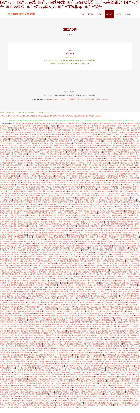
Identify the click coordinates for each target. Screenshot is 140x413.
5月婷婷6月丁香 (94, 296)
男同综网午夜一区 (30, 394)
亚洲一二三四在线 (91, 200)
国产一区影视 (64, 165)
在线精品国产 (27, 224)
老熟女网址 (53, 218)
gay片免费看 (19, 327)
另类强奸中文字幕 (91, 189)
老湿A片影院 (113, 209)
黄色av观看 (53, 399)
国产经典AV (93, 379)
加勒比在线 (103, 253)
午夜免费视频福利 (41, 294)
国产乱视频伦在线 (16, 287)
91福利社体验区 (92, 139)
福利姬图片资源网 (90, 401)
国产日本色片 (25, 340)
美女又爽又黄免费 (53, 183)
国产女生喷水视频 (13, 161)
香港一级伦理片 (31, 379)
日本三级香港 (115, 167)
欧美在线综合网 (105, 196)
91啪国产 (10, 174)
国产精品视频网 (47, 331)
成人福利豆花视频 (113, 290)
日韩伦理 (38, 259)
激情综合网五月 (123, 327)
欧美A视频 (96, 333)
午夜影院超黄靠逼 (23, 268)
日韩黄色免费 (108, 146)
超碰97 (136, 274)
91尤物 (40, 325)
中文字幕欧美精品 (103, 133)
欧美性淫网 (115, 235)
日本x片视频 (28, 327)
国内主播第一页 (70, 379)
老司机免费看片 (102, 401)
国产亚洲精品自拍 (78, 368)
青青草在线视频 (36, 316)
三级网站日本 (78, 407)
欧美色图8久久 (82, 248)
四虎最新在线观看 (92, 128)
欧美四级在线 (12, 133)
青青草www (84, 353)
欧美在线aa (47, 329)
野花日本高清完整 (98, 383)
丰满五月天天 (12, 239)
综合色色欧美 (117, 128)
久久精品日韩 (46, 338)
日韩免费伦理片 (67, 294)
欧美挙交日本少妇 (42, 355)
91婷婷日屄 (14, 283)
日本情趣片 (53, 222)
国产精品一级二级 (80, 370)
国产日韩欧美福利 (13, 370)
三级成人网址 (7, 135)
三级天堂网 (17, 377)
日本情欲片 (78, 215)
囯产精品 (91, 314)
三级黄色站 (58, 139)
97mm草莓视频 (60, 233)
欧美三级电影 (88, 211)
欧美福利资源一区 (104, 235)
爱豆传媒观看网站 (129, 298)
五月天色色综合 (21, 170)
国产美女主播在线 (98, 130)
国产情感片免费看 (61, 397)
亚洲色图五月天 (87, 327)
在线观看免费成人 (99, 373)
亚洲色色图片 (91, 163)
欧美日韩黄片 (84, 196)
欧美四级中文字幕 (6, 242)
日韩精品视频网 (107, 410)
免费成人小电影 (53, 401)
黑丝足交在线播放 (125, 209)
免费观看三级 (75, 320)
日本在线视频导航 (25, 338)
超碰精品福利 (10, 349)
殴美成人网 (19, 388)
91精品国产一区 (118, 333)
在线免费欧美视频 (40, 248)
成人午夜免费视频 (22, 189)
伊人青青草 (121, 316)
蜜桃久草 (97, 325)
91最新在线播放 (121, 174)
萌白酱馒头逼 (107, 351)
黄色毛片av (135, 200)
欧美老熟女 (118, 272)
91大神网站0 (114, 133)
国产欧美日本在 (87, 263)
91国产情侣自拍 (44, 231)
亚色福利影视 (18, 209)
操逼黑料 (119, 211)
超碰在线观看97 (87, 174)
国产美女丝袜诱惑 (16, 311)
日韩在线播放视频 (52, 244)
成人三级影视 (88, 148)
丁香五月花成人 (116, 298)
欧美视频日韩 (93, 183)
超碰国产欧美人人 (115, 401)
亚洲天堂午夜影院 (44, 370)
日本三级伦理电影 (9, 170)
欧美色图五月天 (134, 207)
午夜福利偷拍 (22, 325)
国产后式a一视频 (126, 176)
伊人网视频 (108, 213)
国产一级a (53, 176)
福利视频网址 (13, 314)
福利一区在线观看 (88, 165)
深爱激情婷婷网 (52, 274)
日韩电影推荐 (124, 248)
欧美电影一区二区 (46, 364)
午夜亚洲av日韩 (96, 154)
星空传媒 (132, 325)
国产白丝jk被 (20, 257)
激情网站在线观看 (65, 170)
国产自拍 (85, 176)
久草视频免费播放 (79, 331)
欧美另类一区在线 (102, 370)
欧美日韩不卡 (47, 205)
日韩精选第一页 (124, 331)
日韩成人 (43, 386)
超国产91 (104, 198)
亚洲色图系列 (30, 165)
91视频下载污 (55, 296)
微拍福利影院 (125, 200)
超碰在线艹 (14, 200)
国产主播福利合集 (91, 235)
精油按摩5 (18, 194)
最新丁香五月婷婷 (28, 355)
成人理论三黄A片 (25, 296)
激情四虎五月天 (97, 187)
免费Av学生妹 (20, 333)
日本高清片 (43, 401)
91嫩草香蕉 (49, 157)
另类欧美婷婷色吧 (88, 207)
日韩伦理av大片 (33, 172)
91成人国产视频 (10, 185)
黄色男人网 (67, 311)
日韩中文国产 (75, 316)
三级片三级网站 (55, 388)
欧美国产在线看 (95, 353)
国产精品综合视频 (96, 407)
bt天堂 (26, 209)
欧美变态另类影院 (102, 143)
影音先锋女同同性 (84, 362)
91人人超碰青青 (118, 139)
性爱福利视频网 (47, 220)
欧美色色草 (81, 270)
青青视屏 (55, 150)
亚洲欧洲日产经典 (13, 157)
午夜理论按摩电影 (83, 231)
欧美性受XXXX (19, 305)
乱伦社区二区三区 (96, 176)
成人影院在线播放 (85, 220)
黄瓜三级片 (88, 373)
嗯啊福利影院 (31, 218)
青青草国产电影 (8, 159)
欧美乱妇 (32, 146)
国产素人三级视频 (113, 268)
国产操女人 (111, 397)
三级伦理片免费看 (29, 233)
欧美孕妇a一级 (96, 311)
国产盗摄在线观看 (113, 202)
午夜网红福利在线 (52, 394)
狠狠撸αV (54, 185)
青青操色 (62, 342)
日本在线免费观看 (19, 255)
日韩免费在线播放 (38, 342)
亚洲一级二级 (74, 150)
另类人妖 (105, 292)
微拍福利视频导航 (109, 362)
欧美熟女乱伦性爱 (83, 410)
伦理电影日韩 (81, 202)
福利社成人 (78, 281)
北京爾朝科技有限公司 (21, 14)
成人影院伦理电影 (128, 335)
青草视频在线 (31, 237)
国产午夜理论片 (82, 296)
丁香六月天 (135, 242)
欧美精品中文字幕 (9, 257)
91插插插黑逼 (30, 399)
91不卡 (39, 253)
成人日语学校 (89, 257)
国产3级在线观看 (51, 305)
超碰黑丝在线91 (122, 338)
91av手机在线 (93, 248)
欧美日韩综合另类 (6, 244)
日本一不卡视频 (15, 248)
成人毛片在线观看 (134, 185)
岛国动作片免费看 (27, 301)
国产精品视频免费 (25, 351)
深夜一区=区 (50, 405)
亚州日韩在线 (100, 331)
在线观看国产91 (105, 220)
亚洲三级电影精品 (47, 307)
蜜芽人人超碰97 (70, 163)
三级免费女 (92, 390)
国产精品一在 (134, 194)
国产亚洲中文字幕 (27, 335)
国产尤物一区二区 (13, 301)
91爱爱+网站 (109, 255)
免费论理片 (74, 183)
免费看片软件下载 (15, 392)
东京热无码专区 (113, 263)
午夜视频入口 (22, 231)
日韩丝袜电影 (5, 277)
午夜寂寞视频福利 (82, 172)
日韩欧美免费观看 (6, 183)
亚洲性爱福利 (16, 224)
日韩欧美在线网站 (71, 272)
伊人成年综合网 (10, 407)
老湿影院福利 (18, 403)
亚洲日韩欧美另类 (99, 307)
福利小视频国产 (51, 130)
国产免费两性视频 (122, 309)
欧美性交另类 (72, 335)
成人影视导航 (94, 172)
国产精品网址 (90, 368)
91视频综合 (32, 303)
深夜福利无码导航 (115, 224)
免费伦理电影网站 (68, 229)
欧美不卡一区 (58, 412)
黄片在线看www (80, 209)
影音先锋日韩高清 (63, 316)
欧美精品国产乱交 (25, 281)
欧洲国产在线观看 (43, 303)
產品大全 (100, 14)
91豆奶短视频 (94, 329)
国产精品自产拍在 (133, 351)
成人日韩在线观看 (30, 362)
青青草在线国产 (29, 261)
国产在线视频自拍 (121, 255)
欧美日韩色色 (115, 229)
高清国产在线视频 (9, 362)
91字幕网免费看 (131, 196)
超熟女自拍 (6, 181)
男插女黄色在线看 (112, 181)
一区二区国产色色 (131, 259)
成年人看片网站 (70, 270)
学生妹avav (96, 298)
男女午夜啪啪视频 (44, 366)
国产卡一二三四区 (72, 181)
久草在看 (33, 176)
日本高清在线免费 (42, 154)
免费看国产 (17, 135)
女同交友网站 (81, 139)
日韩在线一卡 (5, 287)
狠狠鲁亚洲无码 (116, 287)
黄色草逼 (110, 185)
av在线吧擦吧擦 (48, 259)
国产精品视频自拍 (112, 346)
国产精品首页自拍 (33, 410)
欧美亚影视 (57, 364)
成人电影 (52, 200)
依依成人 (83, 320)
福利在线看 (28, 226)
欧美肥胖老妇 (37, 320)
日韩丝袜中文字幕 (77, 141)
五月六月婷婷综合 (133, 399)
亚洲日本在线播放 (64, 314)
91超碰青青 (56, 366)
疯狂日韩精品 (96, 170)
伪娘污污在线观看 (63, 320)
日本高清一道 (69, 135)
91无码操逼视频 (78, 257)
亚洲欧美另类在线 (61, 237)
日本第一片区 (112, 279)
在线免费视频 (60, 167)
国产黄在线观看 (76, 159)
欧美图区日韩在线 (19, 237)
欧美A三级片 (112, 161)
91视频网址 (114, 244)
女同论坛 (62, 383)
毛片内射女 (110, 237)
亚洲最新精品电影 (116, 274)
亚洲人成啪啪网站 (9, 268)
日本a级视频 (62, 390)
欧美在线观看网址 (58, 270)
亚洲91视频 (17, 244)
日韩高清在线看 (12, 281)
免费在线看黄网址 (7, 364)
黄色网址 (19, 362)
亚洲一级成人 (132, 307)
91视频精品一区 (52, 277)
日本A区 (23, 370)
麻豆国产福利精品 (74, 137)
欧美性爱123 (79, 344)
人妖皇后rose (99, 355)
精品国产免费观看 (123, 157)
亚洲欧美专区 (112, 246)
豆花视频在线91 (25, 342)
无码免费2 (76, 394)
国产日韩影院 (58, 281)
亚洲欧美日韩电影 (39, 242)
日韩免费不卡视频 (9, 246)
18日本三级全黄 (88, 377)
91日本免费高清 (64, 274)
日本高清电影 (5, 329)
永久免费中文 (117, 170)
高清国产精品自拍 (77, 401)
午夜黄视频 (70, 233)
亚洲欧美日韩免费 (82, 351)
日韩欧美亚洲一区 (24, 222)
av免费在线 (60, 272)
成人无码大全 (34, 412)
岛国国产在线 (102, 242)
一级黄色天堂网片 (131, 279)
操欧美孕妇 (4, 279)
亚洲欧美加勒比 (126, 329)
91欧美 (53, 231)
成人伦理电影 (63, 290)
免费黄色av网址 (127, 287)
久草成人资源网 (57, 211)
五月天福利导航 (67, 209)
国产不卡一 (65, 183)
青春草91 (49, 198)
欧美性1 (83, 318)
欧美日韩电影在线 (13, 259)
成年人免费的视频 (91, 218)
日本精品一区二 (38, 292)
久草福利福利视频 (29, 253)
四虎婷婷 (121, 279)
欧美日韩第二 (76, 198)
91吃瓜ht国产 (135, 362)
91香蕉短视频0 (129, 320)
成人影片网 (32, 279)
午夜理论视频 (114, 292)
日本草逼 (102, 183)
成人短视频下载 (9, 399)
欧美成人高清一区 (100, 263)
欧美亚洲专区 (22, 239)
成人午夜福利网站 (88, 340)
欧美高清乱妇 (27, 377)
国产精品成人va (9, 322)
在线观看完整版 (130, 250)
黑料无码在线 (34, 322)
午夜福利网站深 (133, 357)
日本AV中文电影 (110, 399)
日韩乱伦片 (44, 226)
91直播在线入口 (99, 327)
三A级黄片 (69, 285)
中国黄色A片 (10, 137)
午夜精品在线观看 (24, 386)
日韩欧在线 (15, 152)
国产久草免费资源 (115, 335)
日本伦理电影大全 (46, 322)
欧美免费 (106, 167)
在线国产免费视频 (74, 207)
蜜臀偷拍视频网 (69, 172)
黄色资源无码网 (128, 405)
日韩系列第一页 (40, 128)
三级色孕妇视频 (60, 187)
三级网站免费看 (29, 353)
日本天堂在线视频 (16, 143)
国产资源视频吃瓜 (95, 351)
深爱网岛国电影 (101, 161)
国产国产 (130, 311)
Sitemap (105, 104)
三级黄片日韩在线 (38, 135)
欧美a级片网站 (104, 152)
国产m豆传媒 (79, 213)
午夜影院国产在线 (44, 379)
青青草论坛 (78, 268)
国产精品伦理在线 (46, 412)
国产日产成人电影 (32, 257)
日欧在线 (73, 248)
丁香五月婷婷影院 (79, 133)
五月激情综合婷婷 (111, 383)
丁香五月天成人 (11, 381)
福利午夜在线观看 (93, 318)
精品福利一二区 (70, 200)
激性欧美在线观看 (79, 285)
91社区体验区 (128, 349)
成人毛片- (117, 407)
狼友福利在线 (57, 346)
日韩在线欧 (41, 394)
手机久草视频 (90, 338)
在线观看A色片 (93, 320)
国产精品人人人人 (131, 377)
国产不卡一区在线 (43, 311)
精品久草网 (122, 340)
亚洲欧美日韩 (125, 202)
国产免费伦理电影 (13, 335)
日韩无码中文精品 (104, 218)
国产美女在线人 (41, 298)
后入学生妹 (55, 338)
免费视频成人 (5, 340)
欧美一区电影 (82, 335)
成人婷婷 (32, 137)
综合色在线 (60, 200)
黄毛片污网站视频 (71, 220)
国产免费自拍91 (28, 392)
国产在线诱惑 (129, 283)
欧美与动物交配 (31, 333)
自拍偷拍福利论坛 (99, 397)
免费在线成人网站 (77, 274)
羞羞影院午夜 (124, 159)
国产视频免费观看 (113, 242)
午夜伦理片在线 (111, 373)
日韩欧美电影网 (51, 255)
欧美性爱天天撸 (125, 235)
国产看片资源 (66, 198)
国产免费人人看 (113, 178)
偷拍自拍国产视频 (89, 405)
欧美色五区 (78, 349)
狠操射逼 (6, 143)
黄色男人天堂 (31, 255)
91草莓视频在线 (62, 263)
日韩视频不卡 (121, 399)
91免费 (69, 331)
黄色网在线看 (12, 325)
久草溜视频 (13, 231)
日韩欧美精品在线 (88, 224)
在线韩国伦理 (34, 209)
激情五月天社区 (95, 410)
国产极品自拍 (106, 170)
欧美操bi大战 (32, 170)
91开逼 (32, 259)
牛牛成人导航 (5, 359)
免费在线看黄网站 (25, 320)
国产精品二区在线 (9, 235)
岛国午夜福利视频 (108, 311)
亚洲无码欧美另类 (24, 215)
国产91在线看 (77, 170)
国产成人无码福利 (110, 357)
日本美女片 (82, 167)
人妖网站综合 (16, 198)
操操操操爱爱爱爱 (116, 390)
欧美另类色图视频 (69, 154)
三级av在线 (4, 397)
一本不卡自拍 (67, 133)
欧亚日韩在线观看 (85, 403)
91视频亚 (32, 274)
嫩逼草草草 (36, 187)
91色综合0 (31, 373)
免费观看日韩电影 (58, 202)
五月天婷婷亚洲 (62, 224)
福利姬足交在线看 (69, 329)
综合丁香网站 (115, 176)
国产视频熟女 (78, 148)
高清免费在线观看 (30, 143)
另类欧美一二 (46, 270)
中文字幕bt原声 (41, 263)
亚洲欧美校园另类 (34, 220)
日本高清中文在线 (16, 329)
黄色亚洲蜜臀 (9, 388)
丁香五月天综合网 (35, 191)
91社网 (10, 305)
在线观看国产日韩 (82, 329)
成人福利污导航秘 (16, 261)
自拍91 (82, 316)
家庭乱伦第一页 (93, 322)
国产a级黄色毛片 (126, 305)
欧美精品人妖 (96, 277)
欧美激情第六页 (22, 272)
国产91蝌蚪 (52, 263)
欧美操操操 (98, 366)
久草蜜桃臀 (36, 377)
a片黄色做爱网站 (113, 159)
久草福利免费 (12, 222)
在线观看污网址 (128, 143)
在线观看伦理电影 (100, 246)
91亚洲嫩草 (71, 386)
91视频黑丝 (41, 143)
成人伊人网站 (53, 246)
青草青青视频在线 (92, 388)
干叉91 (132, 159)
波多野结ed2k (101, 279)
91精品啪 (40, 185)
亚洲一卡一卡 (121, 392)
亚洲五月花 (53, 226)
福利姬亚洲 (50, 237)
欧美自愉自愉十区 (106, 329)
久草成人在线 (18, 205)
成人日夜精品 (22, 211)
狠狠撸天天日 (105, 287)
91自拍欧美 (10, 333)
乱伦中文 (134, 181)
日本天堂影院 (52, 159)
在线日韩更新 (128, 220)
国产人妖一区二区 (76, 405)
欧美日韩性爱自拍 (114, 364)
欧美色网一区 (61, 283)
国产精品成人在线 (73, 157)
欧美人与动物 (58, 148)
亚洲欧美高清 (91, 303)
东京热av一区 (15, 340)
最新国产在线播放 (61, 375)
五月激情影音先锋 (110, 207)
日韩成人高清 (15, 163)
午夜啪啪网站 (82, 322)
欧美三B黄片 (13, 338)
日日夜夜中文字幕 (55, 194)
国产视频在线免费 (121, 237)
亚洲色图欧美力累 (17, 357)
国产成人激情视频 (95, 250)
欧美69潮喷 (111, 303)
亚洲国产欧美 (129, 231)
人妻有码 (112, 338)
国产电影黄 (42, 390)
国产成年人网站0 (132, 187)
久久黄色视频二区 (22, 322)
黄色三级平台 (22, 172)
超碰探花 (112, 172)
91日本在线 (123, 130)
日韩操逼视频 (94, 196)
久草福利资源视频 (132, 281)
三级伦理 (102, 388)
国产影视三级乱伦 (118, 196)
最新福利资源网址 (6, 353)
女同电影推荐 (28, 183)
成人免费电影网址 (27, 163)
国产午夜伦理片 (100, 340)
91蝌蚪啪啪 (86, 349)
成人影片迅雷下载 (98, 281)
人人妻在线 (41, 266)
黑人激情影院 (37, 351)
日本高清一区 (36, 270)
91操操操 (131, 172)
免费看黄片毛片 (60, 152)
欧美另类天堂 (65, 401)
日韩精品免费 (123, 270)
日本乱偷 (79, 154)
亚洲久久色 (13, 150)
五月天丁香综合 (71, 383)
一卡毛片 (68, 368)
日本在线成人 (110, 392)
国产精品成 (123, 137)
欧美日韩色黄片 (17, 344)
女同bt (23, 379)
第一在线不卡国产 (67, 344)
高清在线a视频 (49, 181)
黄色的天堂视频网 (59, 205)
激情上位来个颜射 (16, 394)
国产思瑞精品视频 (124, 359)
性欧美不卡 (109, 355)
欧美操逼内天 (74, 298)
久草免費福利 (114, 194)
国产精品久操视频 (41, 239)
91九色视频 (61, 351)
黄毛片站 (45, 200)
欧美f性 (39, 137)
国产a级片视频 (35, 152)
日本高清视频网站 (63, 226)
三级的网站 (41, 237)
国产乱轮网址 (7, 205)
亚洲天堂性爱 (27, 187)
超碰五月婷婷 (128, 366)
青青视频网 (91, 370)
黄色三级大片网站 (9, 373)
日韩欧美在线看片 (30, 287)
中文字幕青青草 (29, 359)
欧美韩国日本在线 (10, 233)
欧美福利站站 (13, 296)
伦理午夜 (46, 388)
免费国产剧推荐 (120, 353)
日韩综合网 (14, 229)
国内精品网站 (83, 183)
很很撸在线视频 (127, 257)
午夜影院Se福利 (133, 198)
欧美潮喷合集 (116, 189)
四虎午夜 (127, 410)
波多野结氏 (127, 401)
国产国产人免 (134, 327)
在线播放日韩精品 (64, 159)
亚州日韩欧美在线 (83, 357)
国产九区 (65, 298)
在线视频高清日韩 (67, 191)
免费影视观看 (113, 294)
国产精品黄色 (82, 279)
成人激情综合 (113, 137)
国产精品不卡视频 (61, 207)
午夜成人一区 (31, 309)
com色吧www (76, 174)
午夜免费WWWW (81, 233)
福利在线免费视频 (54, 287)
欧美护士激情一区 (22, 274)
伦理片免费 (16, 270)
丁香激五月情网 (30, 305)
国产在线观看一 (130, 139)
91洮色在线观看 (68, 215)
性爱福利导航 (124, 194)
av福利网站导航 (128, 148)
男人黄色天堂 (65, 141)
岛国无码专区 (5, 139)
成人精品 (87, 146)
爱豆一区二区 (71, 357)
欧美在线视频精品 (47, 152)
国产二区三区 (84, 242)
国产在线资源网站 (54, 344)
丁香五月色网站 (60, 335)
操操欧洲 (12, 309)
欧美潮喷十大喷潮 (21, 159)
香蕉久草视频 (25, 157)
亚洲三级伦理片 (48, 189)
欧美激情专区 (111, 375)
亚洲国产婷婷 (33, 133)
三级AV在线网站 (81, 239)
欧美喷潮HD (11, 191)
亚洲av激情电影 (63, 305)
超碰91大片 (51, 386)
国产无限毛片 (117, 405)
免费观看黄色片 (64, 185)
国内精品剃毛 (27, 198)
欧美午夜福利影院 (70, 279)
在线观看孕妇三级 (24, 290)
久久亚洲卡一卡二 (22, 176)
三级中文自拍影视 (54, 261)
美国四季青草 (37, 224)
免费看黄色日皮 (27, 130)
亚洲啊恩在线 (58, 322)
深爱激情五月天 (122, 207)
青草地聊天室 (42, 287)
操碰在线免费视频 (88, 143)
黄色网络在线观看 (127, 229)
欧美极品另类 (98, 283)
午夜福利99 (44, 285)
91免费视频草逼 (114, 379)
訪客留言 (128, 14)
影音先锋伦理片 (24, 229)
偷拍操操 (3, 303)
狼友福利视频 (28, 329)
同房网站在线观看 (28, 154)
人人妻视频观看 (29, 263)
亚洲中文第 (127, 296)
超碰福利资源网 (39, 235)
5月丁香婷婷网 (107, 277)
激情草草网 (36, 338)
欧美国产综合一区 (121, 261)
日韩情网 (86, 154)
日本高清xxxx (12, 331)
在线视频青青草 (104, 248)
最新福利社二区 (87, 290)
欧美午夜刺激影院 (58, 178)
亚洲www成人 (21, 307)
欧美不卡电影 (27, 135)
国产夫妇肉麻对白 (88, 381)
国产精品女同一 (124, 181)
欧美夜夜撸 (133, 309)
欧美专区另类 (52, 390)
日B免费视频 (16, 318)
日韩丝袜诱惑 (11, 272)
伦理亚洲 (116, 277)
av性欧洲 (18, 375)
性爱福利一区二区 (103, 390)
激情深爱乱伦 (64, 248)
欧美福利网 (87, 277)
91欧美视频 (131, 152)
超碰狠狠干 (133, 290)
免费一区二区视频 (79, 309)
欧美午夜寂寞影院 (21, 383)
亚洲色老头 (44, 383)
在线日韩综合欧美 (56, 279)
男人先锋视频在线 (13, 285)
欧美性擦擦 (60, 368)
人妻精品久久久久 (66, 309)
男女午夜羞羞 (108, 407)
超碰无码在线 (70, 202)
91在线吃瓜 (132, 261)
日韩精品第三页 (63, 399)
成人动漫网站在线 (74, 290)
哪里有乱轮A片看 (109, 266)
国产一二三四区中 (10, 211)
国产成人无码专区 (77, 218)
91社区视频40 (32, 370)
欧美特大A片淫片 (16, 253)
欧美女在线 (89, 344)
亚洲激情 (79, 161)
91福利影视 (42, 159)
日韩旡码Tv (47, 253)
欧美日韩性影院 (72, 242)
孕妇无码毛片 (7, 377)
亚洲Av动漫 (30, 368)
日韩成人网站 (22, 381)
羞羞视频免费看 (75, 327)
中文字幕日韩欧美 (117, 259)
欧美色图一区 (13, 320)
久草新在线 (80, 283)
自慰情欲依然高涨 (128, 224)
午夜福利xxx (22, 167)
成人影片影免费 (5, 224)
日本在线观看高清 (39, 283)
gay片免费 (8, 298)
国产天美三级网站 (119, 222)
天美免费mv (59, 163)
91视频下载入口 (75, 165)
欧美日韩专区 (17, 298)
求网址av (50, 242)
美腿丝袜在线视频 (90, 194)
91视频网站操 (40, 318)
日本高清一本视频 (24, 331)
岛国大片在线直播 (36, 349)
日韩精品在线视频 (24, 250)
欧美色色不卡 (91, 133)
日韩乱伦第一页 (78, 392)
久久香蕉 (72, 296)
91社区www (77, 143)
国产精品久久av (45, 178)
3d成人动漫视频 (67, 407)
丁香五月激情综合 (67, 381)
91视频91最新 (16, 187)
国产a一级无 (132, 130)
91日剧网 (106, 176)
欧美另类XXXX (118, 320)
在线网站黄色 (24, 200)
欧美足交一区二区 (101, 294)
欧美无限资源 (24, 152)
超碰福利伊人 (101, 386)
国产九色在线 (115, 200)
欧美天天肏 (35, 386)
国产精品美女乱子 (26, 401)
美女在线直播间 (134, 270)
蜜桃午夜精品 (132, 154)
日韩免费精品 (99, 314)
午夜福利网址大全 (55, 209)
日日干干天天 (117, 213)
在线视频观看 (134, 344)
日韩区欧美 (109, 349)
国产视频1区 (72, 362)
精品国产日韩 (75, 353)
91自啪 (96, 148)
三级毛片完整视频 (25, 207)
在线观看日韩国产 (113, 183)
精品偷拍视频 (9, 213)
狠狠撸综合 (68, 148)
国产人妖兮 (35, 222)
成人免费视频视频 (16, 263)
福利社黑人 (115, 248)
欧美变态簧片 (91, 316)
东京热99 (87, 141)
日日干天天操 (47, 191)
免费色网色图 (107, 250)
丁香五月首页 (44, 174)
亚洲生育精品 (25, 181)
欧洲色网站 (57, 191)
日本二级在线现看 (40, 183)
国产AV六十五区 (93, 287)
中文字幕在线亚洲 (6, 237)
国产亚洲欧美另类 (112, 388)
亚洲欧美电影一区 (124, 373)
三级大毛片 (109, 314)
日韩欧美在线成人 (72, 342)
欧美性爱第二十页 (37, 250)
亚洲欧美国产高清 (19, 202)
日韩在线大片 (96, 272)
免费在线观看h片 (64, 325)
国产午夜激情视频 (112, 205)
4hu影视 (23, 410)
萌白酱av (90, 167)
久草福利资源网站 (10, 386)
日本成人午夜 (86, 226)
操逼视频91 (38, 329)
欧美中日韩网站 (49, 357)
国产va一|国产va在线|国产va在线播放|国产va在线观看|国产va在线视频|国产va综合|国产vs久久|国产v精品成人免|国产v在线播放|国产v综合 (47, 121)
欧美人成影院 (33, 150)
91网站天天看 (22, 150)
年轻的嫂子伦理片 (51, 292)
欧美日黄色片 (39, 163)
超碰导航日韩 (25, 139)
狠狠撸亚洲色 (33, 381)
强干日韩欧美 (7, 403)
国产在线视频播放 (87, 394)
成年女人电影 (101, 202)
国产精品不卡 (89, 392)
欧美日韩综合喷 (32, 202)
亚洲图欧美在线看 (47, 196)
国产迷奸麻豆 (76, 185)
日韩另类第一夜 (41, 261)
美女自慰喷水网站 (47, 187)
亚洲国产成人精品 (104, 259)
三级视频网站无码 (66, 244)
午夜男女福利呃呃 (49, 373)
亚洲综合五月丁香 (75, 263)
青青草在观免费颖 (66, 338)
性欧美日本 (87, 229)
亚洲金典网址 (22, 133)
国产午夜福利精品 (89, 268)
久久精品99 (75, 311)
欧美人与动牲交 (114, 135)
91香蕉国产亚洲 (113, 165)
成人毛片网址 (60, 357)
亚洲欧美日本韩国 (66, 301)
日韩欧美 (99, 368)
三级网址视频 (110, 377)
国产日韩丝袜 (26, 364)
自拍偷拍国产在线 (39, 207)
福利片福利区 (119, 410)
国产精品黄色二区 (59, 331)
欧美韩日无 (74, 305)
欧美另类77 (86, 198)
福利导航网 (35, 148)
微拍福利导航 (96, 141)
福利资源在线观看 (32, 407)
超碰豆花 (79, 229)
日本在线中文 (77, 377)
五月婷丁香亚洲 (52, 128)
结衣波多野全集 (87, 237)
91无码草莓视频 (100, 185)
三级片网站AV (51, 318)
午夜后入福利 (125, 135)
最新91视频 (101, 215)
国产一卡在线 (124, 388)
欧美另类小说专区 (45, 346)
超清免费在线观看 (97, 399)
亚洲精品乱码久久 (60, 157)
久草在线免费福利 (86, 366)
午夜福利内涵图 (120, 311)
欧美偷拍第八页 (118, 250)
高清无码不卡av (60, 189)
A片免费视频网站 (7, 209)
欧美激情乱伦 (12, 290)
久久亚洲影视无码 (105, 320)
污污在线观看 (22, 303)
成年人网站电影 (52, 146)
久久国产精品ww (40, 301)
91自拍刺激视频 (85, 298)
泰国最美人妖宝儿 (55, 133)
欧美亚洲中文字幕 (94, 233)
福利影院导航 (49, 335)
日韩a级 (89, 209)
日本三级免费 (119, 239)
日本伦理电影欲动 (52, 143)
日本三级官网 (101, 268)
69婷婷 (86, 407)
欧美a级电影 (51, 392)
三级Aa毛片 (41, 233)
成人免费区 (71, 283)
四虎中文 (48, 229)
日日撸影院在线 (85, 222)
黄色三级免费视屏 (96, 157)
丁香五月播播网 (87, 375)
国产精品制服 (18, 353)
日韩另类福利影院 (111, 163)
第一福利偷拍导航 (59, 266)
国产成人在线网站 (44, 381)
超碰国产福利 (61, 318)
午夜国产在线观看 (15, 355)
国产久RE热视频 (25, 148)
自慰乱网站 (99, 207)
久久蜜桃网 (23, 220)
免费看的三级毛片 (111, 270)
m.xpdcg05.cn (49, 104)
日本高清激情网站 (15, 405)
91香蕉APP (50, 135)
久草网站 (19, 185)
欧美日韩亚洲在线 (41, 165)
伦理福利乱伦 (108, 342)
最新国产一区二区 (21, 174)
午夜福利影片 (91, 202)
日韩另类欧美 (5, 200)
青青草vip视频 (57, 161)
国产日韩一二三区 (7, 196)
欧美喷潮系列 (55, 141)
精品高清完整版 (5, 342)
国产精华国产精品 (110, 394)
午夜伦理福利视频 (101, 137)
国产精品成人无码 (44, 213)
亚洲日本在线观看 (45, 202)
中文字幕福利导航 (134, 137)
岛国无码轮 (41, 333)
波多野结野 (75, 261)
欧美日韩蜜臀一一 (87, 185)
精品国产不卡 (42, 344)
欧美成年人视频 (33, 174)
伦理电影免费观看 (96, 357)
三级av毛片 (98, 167)
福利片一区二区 (38, 314)
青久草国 (79, 194)
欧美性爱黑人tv (5, 318)
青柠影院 (48, 161)
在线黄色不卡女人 (12, 316)
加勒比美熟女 (125, 268)
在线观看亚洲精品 (46, 148)
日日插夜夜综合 (99, 375)
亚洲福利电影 (12, 303)
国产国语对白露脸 (114, 257)
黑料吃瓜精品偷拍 (129, 218)
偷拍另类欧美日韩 (63, 222)
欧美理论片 (130, 397)
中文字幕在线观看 (45, 150)
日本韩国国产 (64, 150)
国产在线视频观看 (120, 185)
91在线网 (76, 359)
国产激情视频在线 (49, 327)
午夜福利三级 (121, 281)
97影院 (137, 316)
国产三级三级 (42, 246)
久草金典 (39, 373)
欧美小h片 (20, 246)
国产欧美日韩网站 (115, 143)
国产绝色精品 (49, 163)
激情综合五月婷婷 (62, 327)
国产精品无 (44, 257)
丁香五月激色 (65, 174)
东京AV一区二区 (26, 242)
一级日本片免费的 (49, 224)
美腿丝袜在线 (107, 141)
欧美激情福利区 (79, 338)
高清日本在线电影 (42, 194)
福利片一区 (87, 170)
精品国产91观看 (5, 270)
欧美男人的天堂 (53, 248)
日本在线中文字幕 (124, 383)
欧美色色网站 (120, 397)
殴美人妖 (121, 283)
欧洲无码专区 (27, 244)
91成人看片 (44, 209)
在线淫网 (82, 303)
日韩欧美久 (15, 181)
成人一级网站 (124, 263)
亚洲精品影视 (12, 250)
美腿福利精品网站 (86, 359)
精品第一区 (94, 205)
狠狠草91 (16, 242)
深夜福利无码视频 (85, 181)
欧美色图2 (100, 163)
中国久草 (112, 318)
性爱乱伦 (12, 274)
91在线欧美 (96, 229)
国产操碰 (71, 239)
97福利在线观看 (102, 194)
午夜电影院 (25, 285)
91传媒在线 (114, 191)
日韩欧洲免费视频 (73, 390)
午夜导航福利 (107, 222)
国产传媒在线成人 (16, 226)
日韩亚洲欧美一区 (97, 231)
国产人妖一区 (121, 318)
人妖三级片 (69, 370)
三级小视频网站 (39, 375)
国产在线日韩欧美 (91, 152)
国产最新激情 (68, 349)
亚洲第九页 (110, 307)
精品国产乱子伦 (55, 215)
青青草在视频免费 (77, 235)
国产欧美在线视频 (54, 294)
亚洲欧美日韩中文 (48, 397)
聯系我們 (109, 14)
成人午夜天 (17, 128)
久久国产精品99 (74, 397)
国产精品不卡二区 (31, 213)
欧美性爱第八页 (128, 170)
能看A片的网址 (29, 294)
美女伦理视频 (68, 281)
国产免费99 (69, 213)
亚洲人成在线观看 (30, 277)
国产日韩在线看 (122, 394)
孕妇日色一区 (82, 246)
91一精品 (6, 248)
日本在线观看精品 (100, 290)
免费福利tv (10, 375)
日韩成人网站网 (73, 307)
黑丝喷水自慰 (38, 403)
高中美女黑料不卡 (46, 172)
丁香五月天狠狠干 (127, 379)
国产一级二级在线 (29, 194)
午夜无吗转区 (21, 366)
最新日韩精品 (88, 325)
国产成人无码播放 (69, 194)
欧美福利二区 (128, 390)
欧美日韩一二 (54, 359)
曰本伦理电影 (134, 253)
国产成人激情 (121, 303)
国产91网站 (41, 255)
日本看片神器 (92, 259)
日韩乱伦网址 (104, 322)
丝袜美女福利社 (39, 130)
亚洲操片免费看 (64, 146)
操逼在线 (38, 167)
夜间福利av (84, 266)
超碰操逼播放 (73, 403)
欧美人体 (49, 266)
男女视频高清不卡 (113, 301)
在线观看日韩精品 (36, 189)
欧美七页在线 (98, 359)
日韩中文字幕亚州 (128, 370)
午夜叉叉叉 (89, 283)
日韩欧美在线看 (99, 346)
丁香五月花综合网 (115, 148)
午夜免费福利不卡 (128, 189)
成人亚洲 (95, 220)
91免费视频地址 (108, 154)
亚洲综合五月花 (121, 198)
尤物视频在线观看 (82, 250)
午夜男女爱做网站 (36, 139)
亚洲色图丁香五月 (78, 388)
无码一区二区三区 (30, 344)
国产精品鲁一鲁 (35, 200)
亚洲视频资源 (45, 215)
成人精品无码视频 (119, 351)
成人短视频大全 (22, 191)
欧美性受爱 (50, 233)
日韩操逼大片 (34, 285)
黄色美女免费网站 (65, 277)
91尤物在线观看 (78, 364)
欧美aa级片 (47, 349)
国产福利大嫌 (87, 255)
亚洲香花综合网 (8, 194)
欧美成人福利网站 (64, 218)
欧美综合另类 (110, 281)
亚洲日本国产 (24, 178)
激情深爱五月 (101, 301)
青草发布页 (49, 281)
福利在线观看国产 (22, 412)
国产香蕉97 (99, 394)
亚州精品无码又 (96, 261)
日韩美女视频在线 (109, 157)
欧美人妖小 (25, 259)
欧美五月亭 (111, 211)
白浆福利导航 (133, 338)
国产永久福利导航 (52, 342)
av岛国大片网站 (75, 176)
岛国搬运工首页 (63, 130)
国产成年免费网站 (19, 390)
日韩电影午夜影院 (133, 285)
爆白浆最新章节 (111, 327)
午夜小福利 (111, 174)
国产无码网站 (5, 283)
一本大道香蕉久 (107, 272)
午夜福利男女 (112, 340)
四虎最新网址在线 (74, 237)
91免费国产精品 (26, 161)
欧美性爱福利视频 (110, 283)
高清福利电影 (125, 242)
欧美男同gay (84, 150)
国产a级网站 (59, 135)
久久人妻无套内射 (83, 399)
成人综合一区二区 (73, 318)
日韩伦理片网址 (40, 405)
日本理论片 (69, 259)
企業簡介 (91, 14)
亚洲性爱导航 (78, 211)
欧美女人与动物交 (84, 272)
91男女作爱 (114, 152)
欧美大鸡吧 (130, 141)
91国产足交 (86, 191)
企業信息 (118, 14)
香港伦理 (12, 146)
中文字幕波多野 (113, 305)
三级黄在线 (20, 399)
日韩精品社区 (81, 163)
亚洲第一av (56, 381)
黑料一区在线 (18, 266)
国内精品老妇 (40, 368)
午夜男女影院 (93, 178)
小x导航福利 (103, 305)
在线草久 (70, 268)
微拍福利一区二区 (63, 373)
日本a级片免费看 (22, 146)
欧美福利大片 (95, 198)
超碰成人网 (107, 405)
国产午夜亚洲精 (97, 362)
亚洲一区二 (44, 222)
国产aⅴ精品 (68, 211)
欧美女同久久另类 (131, 368)
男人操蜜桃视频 (43, 170)
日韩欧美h (121, 161)
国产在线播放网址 (125, 163)
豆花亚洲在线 (41, 274)
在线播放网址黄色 (125, 346)
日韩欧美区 (72, 128)
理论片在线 (111, 285)
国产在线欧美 (74, 366)
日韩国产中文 (128, 211)
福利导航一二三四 (124, 246)
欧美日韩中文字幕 (91, 213)
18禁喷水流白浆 (117, 220)
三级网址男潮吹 (55, 407)
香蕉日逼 (48, 250)
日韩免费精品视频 (9, 176)
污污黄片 (66, 346)
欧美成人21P (71, 205)
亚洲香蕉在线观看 (110, 359)
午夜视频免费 (63, 246)
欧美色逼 (132, 294)
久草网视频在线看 (96, 342)
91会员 (58, 392)
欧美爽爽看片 (33, 325)
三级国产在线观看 (80, 412)
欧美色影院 (35, 215)
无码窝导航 (81, 128)
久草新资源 (128, 146)
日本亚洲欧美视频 (89, 215)
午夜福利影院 (16, 292)
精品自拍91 (85, 157)
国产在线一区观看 (107, 239)
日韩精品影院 (133, 301)
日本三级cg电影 (82, 379)
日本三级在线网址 (113, 386)
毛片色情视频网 (32, 366)
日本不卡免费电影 (61, 196)
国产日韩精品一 (71, 167)
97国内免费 (104, 209)
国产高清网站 (122, 226)
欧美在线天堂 (131, 318)
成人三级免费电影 (42, 359)
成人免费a (72, 246)
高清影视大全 (100, 392)
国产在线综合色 (130, 215)
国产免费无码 (101, 303)
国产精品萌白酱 (115, 322)
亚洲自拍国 (134, 263)
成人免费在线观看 (106, 128)
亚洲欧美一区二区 (127, 167)
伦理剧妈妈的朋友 (66, 355)
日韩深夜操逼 (13, 279)
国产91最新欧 (14, 397)
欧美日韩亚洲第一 (112, 130)
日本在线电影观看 (30, 311)
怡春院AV (61, 292)
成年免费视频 (40, 353)
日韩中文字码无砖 (6, 202)
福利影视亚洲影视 (27, 128)
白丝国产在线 (125, 183)
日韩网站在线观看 (36, 268)
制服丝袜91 (15, 139)
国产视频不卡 (120, 187)
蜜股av (36, 401)
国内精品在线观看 (34, 397)
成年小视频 (127, 213)
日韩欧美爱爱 (59, 259)
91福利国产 (27, 346)
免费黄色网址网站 (52, 353)
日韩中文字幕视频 (89, 135)
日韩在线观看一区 (13, 379)
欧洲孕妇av (130, 266)
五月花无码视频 (27, 248)
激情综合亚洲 (53, 239)
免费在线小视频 (127, 407)
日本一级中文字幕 (71, 303)
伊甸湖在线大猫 (117, 218)
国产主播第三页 (58, 333)
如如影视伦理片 (11, 215)
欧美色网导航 (124, 244)
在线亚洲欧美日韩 (15, 346)
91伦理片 (78, 191)
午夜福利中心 (76, 255)
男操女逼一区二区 (60, 307)
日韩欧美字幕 (75, 226)
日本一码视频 (53, 165)
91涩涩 (74, 314)
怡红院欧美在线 (78, 244)
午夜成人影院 (20, 368)
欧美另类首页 (7, 390)
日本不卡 (19, 294)
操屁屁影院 (38, 327)
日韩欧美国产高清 (69, 410)
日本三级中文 (92, 335)
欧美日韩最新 (82, 314)
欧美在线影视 (103, 364)
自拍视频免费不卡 (101, 224)
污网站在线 (132, 205)
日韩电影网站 (13, 220)
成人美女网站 (68, 412)
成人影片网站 (113, 253)
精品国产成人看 (122, 375)
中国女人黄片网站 (64, 255)
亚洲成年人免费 (115, 370)
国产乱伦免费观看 (64, 235)
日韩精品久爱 (33, 231)
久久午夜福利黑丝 (105, 150)
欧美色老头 (38, 205)
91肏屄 (100, 213)
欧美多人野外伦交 (48, 167)
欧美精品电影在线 (124, 381)
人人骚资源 (60, 285)
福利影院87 (94, 150)
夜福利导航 (63, 239)
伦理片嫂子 (57, 377)
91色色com (65, 366)
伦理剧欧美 (11, 368)
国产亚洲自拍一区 (71, 333)
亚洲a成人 (70, 152)
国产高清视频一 (119, 314)
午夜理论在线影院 (94, 239)
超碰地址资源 (25, 270)
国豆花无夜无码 (103, 200)
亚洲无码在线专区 (6, 255)
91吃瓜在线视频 (46, 377)
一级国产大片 (61, 386)
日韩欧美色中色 (103, 274)
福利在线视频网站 (130, 150)
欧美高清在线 (96, 222)
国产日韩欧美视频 (22, 349)
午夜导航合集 (125, 386)
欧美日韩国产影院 (29, 298)
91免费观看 (75, 222)
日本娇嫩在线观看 (52, 309)
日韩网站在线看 (24, 316)
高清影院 (132, 237)
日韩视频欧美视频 (43, 279)
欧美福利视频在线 (20, 196)
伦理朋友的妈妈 (85, 187)
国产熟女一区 (49, 403)
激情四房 (89, 309)
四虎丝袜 (64, 287)
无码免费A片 (87, 159)
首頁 (82, 14)
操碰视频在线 (60, 181)
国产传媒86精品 (57, 253)
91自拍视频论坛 (28, 405)
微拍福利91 (72, 287)
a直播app (35, 364)
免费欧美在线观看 (69, 139)
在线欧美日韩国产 (51, 314)
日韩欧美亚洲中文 (112, 331)
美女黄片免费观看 (73, 266)
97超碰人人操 (39, 335)
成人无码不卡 (62, 268)
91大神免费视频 (9, 189)
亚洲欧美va (107, 368)
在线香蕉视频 (13, 218)
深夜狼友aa (100, 270)
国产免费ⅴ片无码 (71, 178)
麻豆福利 (84, 390)
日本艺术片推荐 (81, 292)
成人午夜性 (123, 205)
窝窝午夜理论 (119, 215)
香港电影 (28, 357)
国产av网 (135, 235)
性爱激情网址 (67, 377)
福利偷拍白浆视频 (91, 244)
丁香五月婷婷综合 (76, 373)
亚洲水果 (73, 399)
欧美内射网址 (123, 253)
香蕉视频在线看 (131, 161)
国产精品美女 (34, 178)
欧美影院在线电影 (105, 139)
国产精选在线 (71, 231)
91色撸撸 (19, 235)
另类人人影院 (44, 407)
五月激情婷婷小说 (37, 157)
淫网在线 (47, 185)
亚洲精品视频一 (33, 383)
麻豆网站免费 (48, 139)
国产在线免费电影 (25, 283)
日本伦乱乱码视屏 (98, 181)
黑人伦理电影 (37, 388)
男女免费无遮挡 (79, 301)
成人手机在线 (130, 314)
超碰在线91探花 (11, 172)
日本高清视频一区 (53, 301)
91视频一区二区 (133, 277)
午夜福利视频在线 (98, 349)
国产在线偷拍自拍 (43, 176)
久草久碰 (31, 239)
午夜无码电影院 (127, 322)
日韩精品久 (106, 191)
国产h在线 (95, 403)
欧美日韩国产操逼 (66, 143)
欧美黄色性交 (134, 394)
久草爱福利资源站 (61, 340)
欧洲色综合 (10, 327)
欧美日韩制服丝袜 (39, 198)
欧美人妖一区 (64, 353)
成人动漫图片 (128, 274)
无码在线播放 (13, 207)
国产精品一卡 (112, 381)
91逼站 (20, 233)
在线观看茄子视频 (107, 233)
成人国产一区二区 (66, 394)
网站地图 (98, 121)
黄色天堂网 (118, 355)
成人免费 (106, 366)
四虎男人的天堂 (82, 253)
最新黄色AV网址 (99, 237)
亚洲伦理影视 (111, 316)
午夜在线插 (135, 355)
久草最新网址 (70, 292)
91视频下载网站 (46, 410)
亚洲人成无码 (88, 346)
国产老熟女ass (88, 355)
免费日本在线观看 (50, 268)
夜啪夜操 (102, 205)
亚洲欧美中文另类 (108, 325)
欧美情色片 (125, 290)
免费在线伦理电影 (102, 338)
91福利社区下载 (63, 176)
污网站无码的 (61, 231)
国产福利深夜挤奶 (55, 154)
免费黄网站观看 (125, 178)
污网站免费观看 (109, 187)
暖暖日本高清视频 (133, 340)
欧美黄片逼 (50, 207)
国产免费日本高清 (10, 167)
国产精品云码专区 (51, 290)
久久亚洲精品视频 (98, 226)
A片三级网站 (53, 383)
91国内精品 (87, 281)
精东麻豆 (30, 167)
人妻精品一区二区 (49, 137)
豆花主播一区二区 (35, 272)
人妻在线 (96, 209)
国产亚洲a (79, 386)
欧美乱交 (61, 303)
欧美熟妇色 (10, 383)
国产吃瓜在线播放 (101, 257)
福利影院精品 (41, 146)
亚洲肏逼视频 (44, 141)
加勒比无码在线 (32, 390)
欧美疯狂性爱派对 (12, 178)
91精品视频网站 (89, 161)
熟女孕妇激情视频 (22, 137)
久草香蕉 (117, 329)
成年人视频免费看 (34, 196)
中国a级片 (53, 303)
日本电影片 (7, 165)
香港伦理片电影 (99, 309)
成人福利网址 (37, 296)
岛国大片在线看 (118, 150)
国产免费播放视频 (58, 379)
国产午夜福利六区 (74, 224)
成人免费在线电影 (25, 314)
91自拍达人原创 (40, 392)
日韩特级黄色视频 (58, 213)
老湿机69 (17, 364)
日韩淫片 (93, 242)
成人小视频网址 (79, 294)
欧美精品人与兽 (130, 333)
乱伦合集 (57, 198)
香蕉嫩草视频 (28, 403)
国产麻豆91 (54, 170)
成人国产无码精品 (30, 266)
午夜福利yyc (50, 375)
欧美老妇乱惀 (132, 226)
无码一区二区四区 (119, 141)
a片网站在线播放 (99, 344)
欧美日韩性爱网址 (49, 320)
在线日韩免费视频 (37, 340)
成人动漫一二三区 (80, 259)
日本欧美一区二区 (37, 229)
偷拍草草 (111, 198)
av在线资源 (120, 377)
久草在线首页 (103, 335)
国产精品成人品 (38, 281)
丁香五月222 (104, 148)
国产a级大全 (126, 364)
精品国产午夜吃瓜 (94, 292)
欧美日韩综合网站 (49, 272)
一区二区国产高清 (93, 285)
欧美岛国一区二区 (70, 253)
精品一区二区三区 (29, 185)
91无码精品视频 (104, 244)
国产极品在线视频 (58, 250)
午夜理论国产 (101, 316)
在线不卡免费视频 (11, 141)
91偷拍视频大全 (106, 333)
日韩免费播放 (28, 205)
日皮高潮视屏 (105, 298)
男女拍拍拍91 (125, 133)
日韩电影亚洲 (49, 340)
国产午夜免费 (123, 294)
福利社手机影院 (98, 255)
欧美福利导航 (54, 355)
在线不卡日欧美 (116, 403)
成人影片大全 (96, 191)
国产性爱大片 (82, 287)
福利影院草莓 (19, 213)
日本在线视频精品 (126, 191)
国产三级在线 (66, 261)
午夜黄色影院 (43, 133)
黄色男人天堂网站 (132, 222)
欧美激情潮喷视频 (85, 307)
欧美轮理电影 (56, 229)
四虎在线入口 (28, 235)
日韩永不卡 (103, 178)
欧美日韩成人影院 (50, 325)
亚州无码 (22, 218)
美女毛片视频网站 (62, 405)
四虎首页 (99, 405)
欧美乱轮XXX (18, 183)
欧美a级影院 (4, 346)
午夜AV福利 (41, 277)
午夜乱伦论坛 (85, 261)
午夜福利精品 (77, 277)
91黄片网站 (28, 388)
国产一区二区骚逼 (39, 244)
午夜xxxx (103, 285)
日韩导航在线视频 (87, 137)
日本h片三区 (34, 141)
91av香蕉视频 (79, 152)
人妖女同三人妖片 (115, 296)
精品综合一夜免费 (82, 205)
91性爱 (81, 189)
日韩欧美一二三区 (12, 148)
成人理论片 (41, 305)
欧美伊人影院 (103, 379)
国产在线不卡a (67, 392)
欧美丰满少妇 (33, 159)
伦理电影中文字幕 (121, 233)
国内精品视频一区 (70, 322)
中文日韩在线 (85, 311)
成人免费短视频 (61, 137)
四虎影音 (52, 285)
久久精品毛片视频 (18, 165)
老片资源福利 (51, 283)
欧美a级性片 (63, 128)
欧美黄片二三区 (42, 362)
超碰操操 (35, 346)
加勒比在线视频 (120, 307)
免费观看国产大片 (13, 410)
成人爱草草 (122, 152)
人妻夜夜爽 (79, 135)
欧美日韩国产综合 (69, 161)
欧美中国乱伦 (55, 174)
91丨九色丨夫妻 (102, 135)
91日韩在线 (23, 397)
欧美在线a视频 (57, 329)
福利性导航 (110, 215)
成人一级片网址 (21, 373)
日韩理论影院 (5, 187)
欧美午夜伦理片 (56, 311)
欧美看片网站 (120, 266)
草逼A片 (120, 231)
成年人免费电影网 (91, 274)
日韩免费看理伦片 (49, 351)
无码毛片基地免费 (104, 189)
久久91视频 (21, 407)
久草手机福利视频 (37, 181)
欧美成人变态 (118, 146)
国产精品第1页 (73, 196)
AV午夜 (3, 272)
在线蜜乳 (133, 248)
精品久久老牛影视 (34, 211)
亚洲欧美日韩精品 (100, 174)
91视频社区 (92, 279)
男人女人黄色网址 (100, 211)
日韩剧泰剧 (131, 353)
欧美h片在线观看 (118, 368)
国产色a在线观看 (87, 397)
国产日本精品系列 (76, 146)
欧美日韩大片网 (51, 235)
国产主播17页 (122, 357)
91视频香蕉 (41, 309)
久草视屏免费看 (23, 141)
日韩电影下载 (10, 294)
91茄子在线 (53, 362)
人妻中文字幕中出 (72, 187)
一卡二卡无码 (10, 412)
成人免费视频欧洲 (76, 130)
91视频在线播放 (121, 172)
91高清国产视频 (101, 165)
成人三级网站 (21, 309)
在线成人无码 (62, 362)
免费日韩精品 (91, 270)
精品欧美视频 (70, 351)
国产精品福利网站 (66, 359)
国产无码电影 (100, 377)
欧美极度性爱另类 (76, 325)
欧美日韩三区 (121, 285)
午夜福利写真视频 (126, 165)
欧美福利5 (80, 200)
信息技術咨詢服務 (61, 104)
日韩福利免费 (119, 342)
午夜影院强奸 (105, 403)
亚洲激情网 (90, 331)
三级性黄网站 (5, 401)
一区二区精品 (105, 229)
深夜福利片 (126, 355)
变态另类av (90, 294)
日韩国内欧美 (84, 342)
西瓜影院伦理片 (42, 218)
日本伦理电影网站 (15, 130)
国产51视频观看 (54, 257)
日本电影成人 (67, 364)
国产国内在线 (58, 172)
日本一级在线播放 (37, 290)
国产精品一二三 (37, 357)
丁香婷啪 (123, 277)
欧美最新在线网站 (112, 344)
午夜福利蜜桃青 (128, 128)
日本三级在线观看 (91, 364)
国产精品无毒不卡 (61, 403)
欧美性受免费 (83, 178)
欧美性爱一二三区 (84, 383)
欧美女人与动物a (101, 381)
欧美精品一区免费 (125, 292)
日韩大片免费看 (96, 146)
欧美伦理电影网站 (28, 318)
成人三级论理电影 (15, 154)
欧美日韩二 (87, 130)
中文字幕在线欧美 (99, 159)
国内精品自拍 (66, 388)
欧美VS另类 (118, 349)
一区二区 (77, 381)
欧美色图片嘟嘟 (72, 189)
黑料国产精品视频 (9, 307)
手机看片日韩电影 (110, 231)
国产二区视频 (36, 331)
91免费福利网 (46, 211)
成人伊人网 (15, 401)
